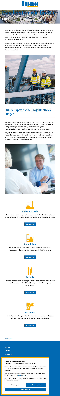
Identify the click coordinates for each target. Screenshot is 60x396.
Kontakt (7, 347)
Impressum (8, 354)
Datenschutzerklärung (20, 375)
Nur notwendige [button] (36, 385)
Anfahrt (7, 350)
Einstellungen (14, 385)
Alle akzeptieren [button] (25, 389)
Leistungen (8, 338)
